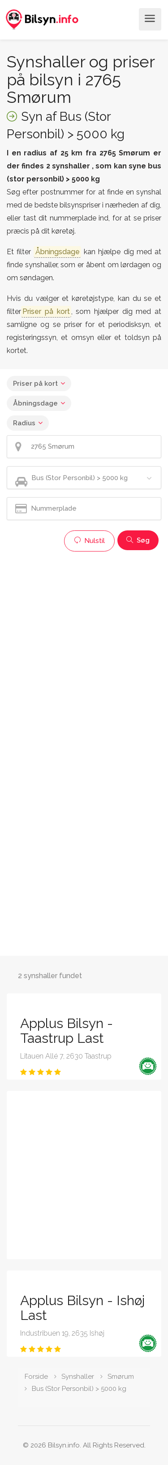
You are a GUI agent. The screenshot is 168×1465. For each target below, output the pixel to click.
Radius (24, 423)
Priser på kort (35, 383)
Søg (138, 540)
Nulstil (89, 541)
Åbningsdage (35, 403)
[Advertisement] (84, 640)
